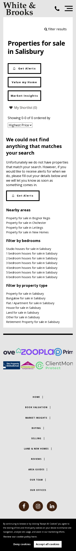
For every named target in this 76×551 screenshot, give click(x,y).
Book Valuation (36, 407)
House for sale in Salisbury (23, 308)
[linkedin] (52, 506)
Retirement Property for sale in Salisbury (33, 322)
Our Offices (38, 490)
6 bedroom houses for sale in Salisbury (31, 277)
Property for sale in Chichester (26, 223)
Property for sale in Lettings (24, 227)
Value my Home (24, 82)
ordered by (42, 118)
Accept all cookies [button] (47, 544)
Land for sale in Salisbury (22, 312)
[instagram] (38, 506)
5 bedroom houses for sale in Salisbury (31, 272)
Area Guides (36, 469)
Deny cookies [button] (22, 544)
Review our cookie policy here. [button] (20, 536)
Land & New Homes (36, 448)
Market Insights (24, 95)
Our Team (36, 479)
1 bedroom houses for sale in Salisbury (31, 253)
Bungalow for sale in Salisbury (26, 298)
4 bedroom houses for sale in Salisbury (31, 268)
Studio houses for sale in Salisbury (28, 249)
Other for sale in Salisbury (23, 317)
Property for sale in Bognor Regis (28, 218)
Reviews (36, 459)
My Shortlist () (23, 107)
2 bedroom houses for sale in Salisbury (31, 258)
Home (36, 397)
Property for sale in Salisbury (25, 293)
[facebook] (24, 506)
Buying (36, 428)
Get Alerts (24, 68)
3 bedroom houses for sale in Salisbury (31, 263)
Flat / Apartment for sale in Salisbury (30, 303)
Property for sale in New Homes (27, 232)
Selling (36, 438)
